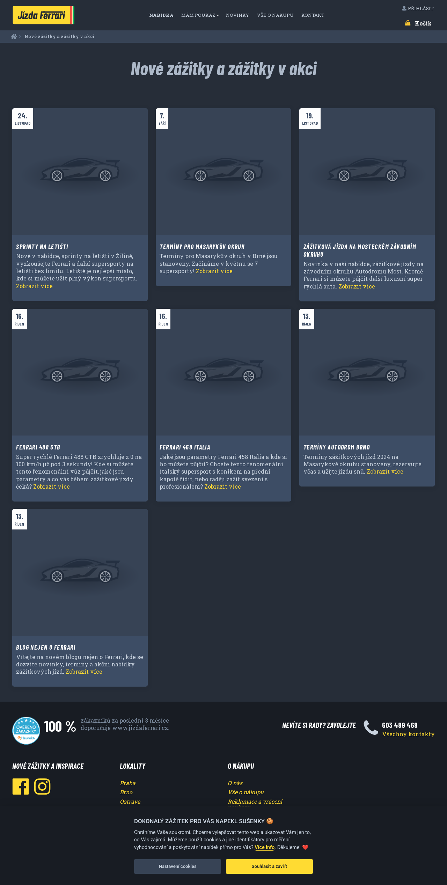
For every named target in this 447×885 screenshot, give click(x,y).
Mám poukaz (198, 15)
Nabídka (162, 15)
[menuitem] (163, 15)
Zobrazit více (34, 286)
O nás (235, 783)
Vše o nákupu (276, 15)
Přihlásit (418, 8)
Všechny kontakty (408, 734)
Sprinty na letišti (42, 246)
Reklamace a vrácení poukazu (255, 804)
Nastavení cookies (178, 866)
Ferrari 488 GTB (38, 447)
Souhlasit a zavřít (269, 866)
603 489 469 (400, 725)
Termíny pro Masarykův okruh (202, 246)
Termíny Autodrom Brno (336, 447)
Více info (264, 847)
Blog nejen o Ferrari (45, 647)
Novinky (238, 15)
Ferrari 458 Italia (185, 447)
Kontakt (313, 15)
